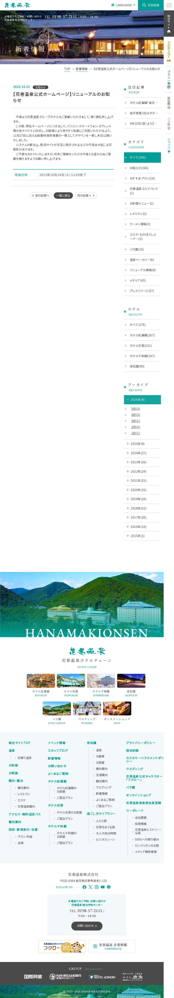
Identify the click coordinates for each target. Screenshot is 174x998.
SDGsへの (147, 839)
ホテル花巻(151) (141, 345)
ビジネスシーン (105, 839)
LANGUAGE (124, 5)
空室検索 (153, 5)
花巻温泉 (144, 778)
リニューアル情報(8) (143, 270)
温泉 (12, 750)
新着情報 (54, 758)
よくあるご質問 (58, 774)
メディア (146, 852)
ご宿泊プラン (65, 798)
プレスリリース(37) (142, 291)
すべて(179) (138, 325)
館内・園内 (16, 781)
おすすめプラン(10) (142, 178)
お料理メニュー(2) (141, 203)
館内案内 (23, 788)
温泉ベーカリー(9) (142, 260)
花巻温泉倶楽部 (143, 803)
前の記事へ (42, 195)
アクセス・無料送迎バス (25, 814)
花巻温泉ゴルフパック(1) (144, 191)
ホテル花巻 (55, 805)
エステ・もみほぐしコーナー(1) (143, 236)
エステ (22, 800)
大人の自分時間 (106, 833)
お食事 (100, 756)
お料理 (13, 765)
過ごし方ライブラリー (101, 814)
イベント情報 (57, 743)
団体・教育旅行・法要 (23, 830)
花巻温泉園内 (26, 806)
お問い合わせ (57, 766)
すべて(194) (138, 157)
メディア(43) (138, 280)
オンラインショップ (138, 795)
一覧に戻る (63, 195)
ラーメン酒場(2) (140, 224)
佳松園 (91, 743)
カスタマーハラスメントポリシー (144, 759)
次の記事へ (84, 195)
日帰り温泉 (25, 758)
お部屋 (13, 773)
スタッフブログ (58, 750)
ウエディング (103, 787)
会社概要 (141, 818)
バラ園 (130, 787)
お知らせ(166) (139, 168)
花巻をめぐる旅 (105, 827)
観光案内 (15, 822)
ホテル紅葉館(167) (142, 335)
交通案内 (102, 775)
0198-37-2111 (64, 16)
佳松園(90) (137, 366)
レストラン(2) (138, 214)
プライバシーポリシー (141, 743)
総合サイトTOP (19, 743)
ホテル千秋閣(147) (142, 356)
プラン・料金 (25, 837)
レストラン (24, 794)
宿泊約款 (132, 750)
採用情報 (141, 824)
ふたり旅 (101, 821)
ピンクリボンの (147, 846)
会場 (20, 843)
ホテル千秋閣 (57, 826)
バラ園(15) (137, 249)
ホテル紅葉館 (57, 781)
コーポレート (135, 811)
